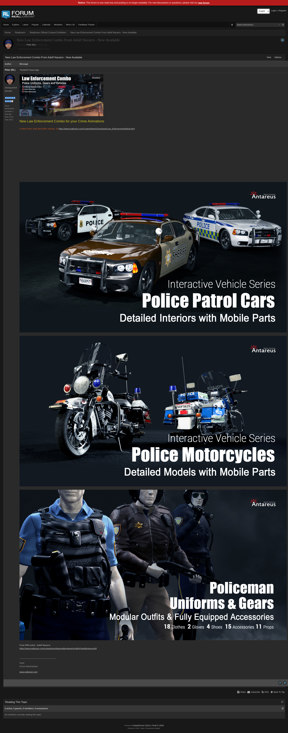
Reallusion (20, 32)
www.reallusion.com (28, 672)
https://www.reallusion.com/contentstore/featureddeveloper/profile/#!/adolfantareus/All (58, 648)
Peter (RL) (31, 45)
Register (282, 10)
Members (58, 25)
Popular (35, 25)
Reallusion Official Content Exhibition (48, 32)
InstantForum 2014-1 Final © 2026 (148, 725)
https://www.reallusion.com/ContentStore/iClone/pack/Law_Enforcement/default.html (97, 129)
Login (273, 10)
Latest (25, 25)
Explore (16, 25)
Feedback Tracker (86, 25)
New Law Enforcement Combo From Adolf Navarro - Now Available (103, 32)
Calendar (46, 25)
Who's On (70, 25)
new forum (203, 3)
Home (6, 25)
